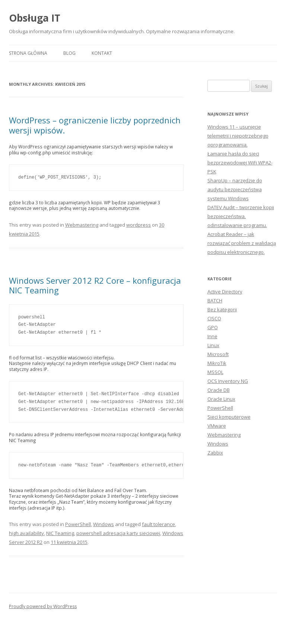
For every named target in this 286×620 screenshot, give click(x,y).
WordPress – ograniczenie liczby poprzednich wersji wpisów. (95, 124)
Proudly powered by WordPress (43, 606)
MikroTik (216, 363)
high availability (26, 533)
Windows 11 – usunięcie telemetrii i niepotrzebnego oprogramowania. (237, 135)
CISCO (214, 318)
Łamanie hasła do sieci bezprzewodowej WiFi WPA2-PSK (240, 162)
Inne (212, 336)
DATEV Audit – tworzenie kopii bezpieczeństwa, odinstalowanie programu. (240, 216)
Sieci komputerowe (229, 416)
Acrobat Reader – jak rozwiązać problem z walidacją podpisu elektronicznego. (241, 243)
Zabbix (215, 452)
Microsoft (218, 354)
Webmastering (81, 224)
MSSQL (215, 372)
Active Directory (224, 291)
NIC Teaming (60, 533)
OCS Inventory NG (227, 381)
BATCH (214, 300)
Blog (69, 53)
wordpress (138, 224)
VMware (216, 425)
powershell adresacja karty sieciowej (118, 533)
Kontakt (102, 53)
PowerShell (78, 524)
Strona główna (28, 53)
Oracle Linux (221, 399)
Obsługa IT (34, 18)
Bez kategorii (222, 309)
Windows (103, 524)
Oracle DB (218, 390)
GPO (212, 327)
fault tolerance (158, 524)
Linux (213, 345)
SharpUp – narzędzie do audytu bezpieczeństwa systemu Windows (234, 189)
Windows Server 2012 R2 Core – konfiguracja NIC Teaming (95, 285)
